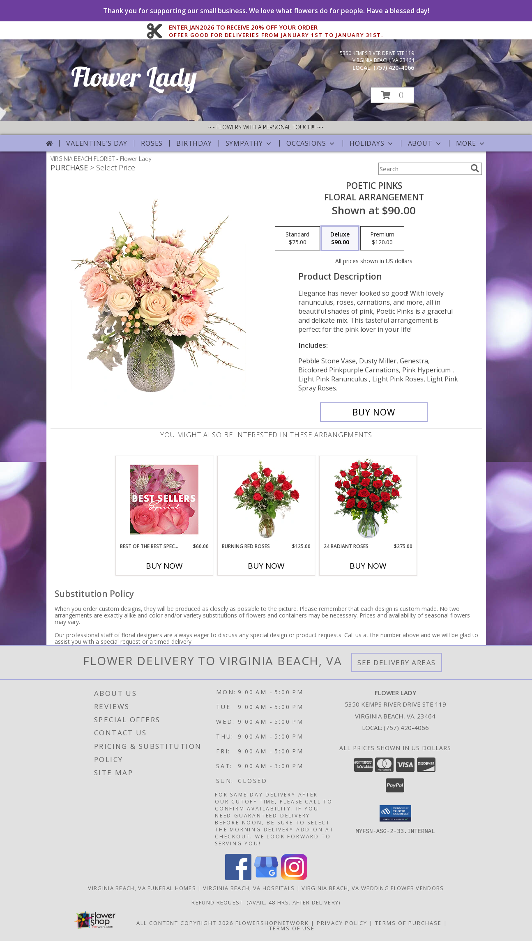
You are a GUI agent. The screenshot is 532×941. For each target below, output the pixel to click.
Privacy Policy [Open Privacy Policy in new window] (342, 923)
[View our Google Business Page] (266, 878)
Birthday (194, 143)
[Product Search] (423, 168)
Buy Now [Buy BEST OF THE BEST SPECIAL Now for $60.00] (164, 565)
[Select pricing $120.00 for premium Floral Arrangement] (382, 238)
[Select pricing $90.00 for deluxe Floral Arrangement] (340, 238)
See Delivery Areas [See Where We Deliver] (396, 662)
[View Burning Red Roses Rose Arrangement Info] (266, 499)
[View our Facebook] (238, 878)
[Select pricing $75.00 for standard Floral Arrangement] (297, 238)
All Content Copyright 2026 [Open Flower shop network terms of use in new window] (184, 923)
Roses (152, 143)
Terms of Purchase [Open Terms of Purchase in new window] (408, 923)
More (471, 143)
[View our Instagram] (294, 878)
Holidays (372, 143)
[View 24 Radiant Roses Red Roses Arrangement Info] (368, 499)
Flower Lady (134, 76)
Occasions (311, 143)
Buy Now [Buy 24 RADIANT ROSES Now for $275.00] (368, 565)
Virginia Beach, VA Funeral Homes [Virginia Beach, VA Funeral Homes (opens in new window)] (142, 888)
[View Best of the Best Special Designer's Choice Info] (164, 499)
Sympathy (249, 143)
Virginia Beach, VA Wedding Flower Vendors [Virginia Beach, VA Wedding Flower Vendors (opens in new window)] (373, 888)
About (425, 143)
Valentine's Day (96, 143)
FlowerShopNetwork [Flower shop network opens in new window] (272, 923)
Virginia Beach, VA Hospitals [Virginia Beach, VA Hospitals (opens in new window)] (249, 888)
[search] (474, 168)
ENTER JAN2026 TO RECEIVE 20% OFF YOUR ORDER (276, 27)
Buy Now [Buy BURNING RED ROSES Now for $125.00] (266, 565)
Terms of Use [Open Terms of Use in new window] (292, 928)
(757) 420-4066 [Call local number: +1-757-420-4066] (393, 67)
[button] (392, 95)
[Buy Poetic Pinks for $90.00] (374, 412)
